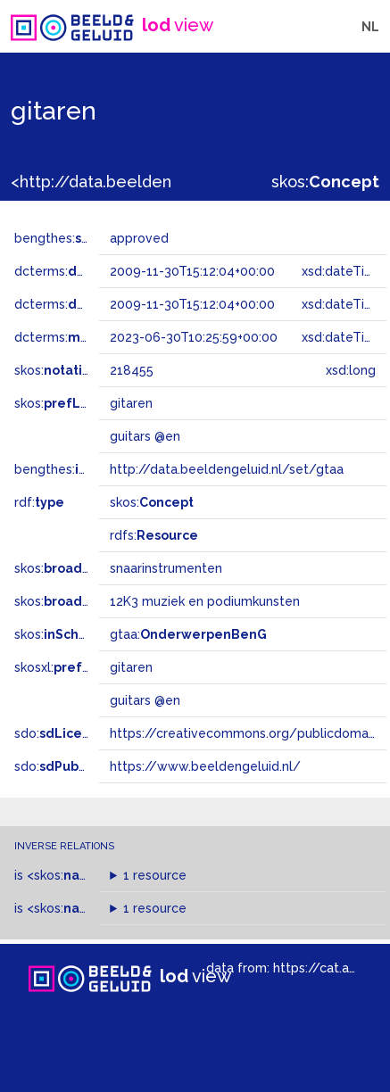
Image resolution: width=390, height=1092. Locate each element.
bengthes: (64, 238)
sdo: (59, 733)
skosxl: (67, 667)
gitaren (131, 667)
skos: (325, 181)
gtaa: (188, 634)
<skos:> (91, 875)
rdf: (39, 502)
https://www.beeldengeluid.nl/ (205, 766)
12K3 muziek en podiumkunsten (205, 601)
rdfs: (154, 535)
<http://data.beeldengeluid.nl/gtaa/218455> (181, 181)
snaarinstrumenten (166, 568)
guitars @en (145, 700)
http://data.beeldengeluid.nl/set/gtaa (227, 469)
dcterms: (88, 271)
